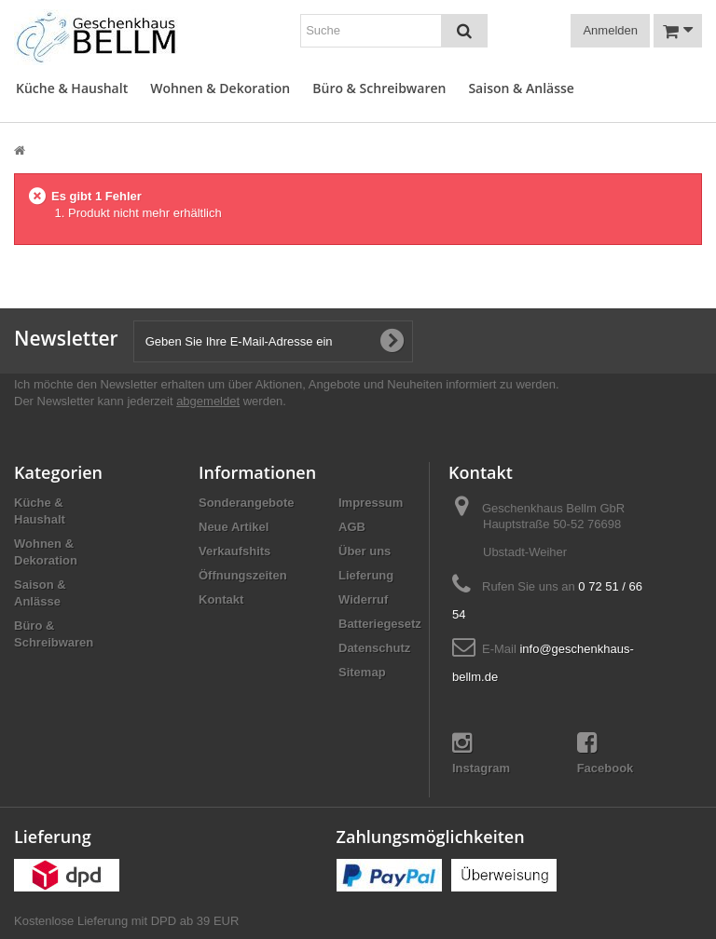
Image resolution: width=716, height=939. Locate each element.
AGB (351, 527)
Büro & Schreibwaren (379, 88)
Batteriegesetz (379, 624)
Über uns (364, 551)
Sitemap (362, 672)
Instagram (481, 753)
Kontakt (221, 599)
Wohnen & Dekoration (220, 88)
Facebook (605, 753)
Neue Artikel (233, 527)
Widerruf (363, 599)
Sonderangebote (247, 503)
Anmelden (610, 30)
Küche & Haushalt (72, 88)
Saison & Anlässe (520, 88)
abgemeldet (208, 401)
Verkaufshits (234, 551)
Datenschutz (374, 648)
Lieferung (365, 575)
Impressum (370, 503)
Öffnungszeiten (243, 575)
